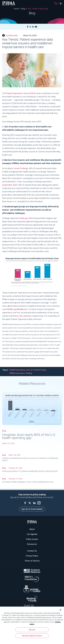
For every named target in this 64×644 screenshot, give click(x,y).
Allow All (32, 630)
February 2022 (26, 218)
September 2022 (9, 185)
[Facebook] (27, 27)
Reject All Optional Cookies (32, 636)
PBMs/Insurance (17, 373)
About (32, 529)
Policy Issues (32, 539)
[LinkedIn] (33, 27)
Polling (29, 373)
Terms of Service (32, 561)
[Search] (56, 3)
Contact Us (32, 551)
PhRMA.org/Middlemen (16, 309)
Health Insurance (17, 370)
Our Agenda (32, 534)
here (16, 316)
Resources (32, 544)
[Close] (59, 610)
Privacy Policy (32, 556)
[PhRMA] (8, 3)
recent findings (21, 168)
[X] (30, 27)
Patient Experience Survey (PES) (20, 93)
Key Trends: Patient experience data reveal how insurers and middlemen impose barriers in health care (39, 9)
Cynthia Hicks (10, 35)
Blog (23, 9)
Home (16, 9)
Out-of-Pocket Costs (36, 370)
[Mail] (36, 27)
